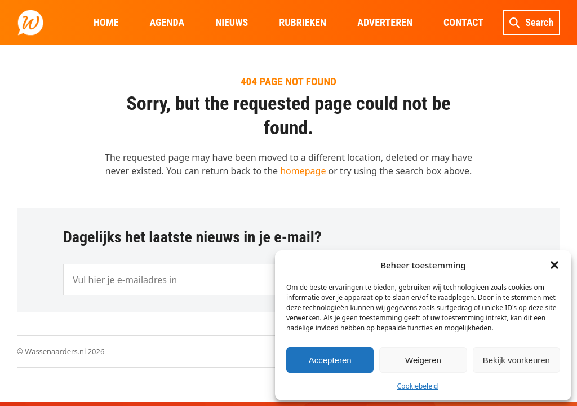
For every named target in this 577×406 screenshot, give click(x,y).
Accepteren (330, 360)
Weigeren (423, 360)
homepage (303, 171)
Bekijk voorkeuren (516, 360)
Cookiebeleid (417, 386)
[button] (554, 265)
